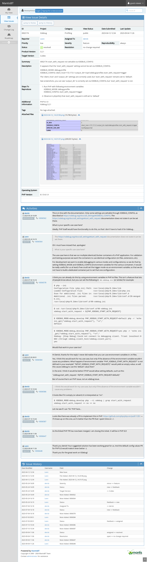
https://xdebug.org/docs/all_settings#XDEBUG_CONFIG (87, 215)
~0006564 (38, 241)
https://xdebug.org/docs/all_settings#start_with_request (76, 218)
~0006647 (42, 436)
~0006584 (38, 360)
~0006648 (38, 451)
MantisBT (35, 550)
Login (38, 10)
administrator (32, 556)
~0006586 (42, 391)
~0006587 (42, 421)
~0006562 (42, 218)
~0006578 (42, 282)
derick (85, 39)
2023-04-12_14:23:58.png (54, 115)
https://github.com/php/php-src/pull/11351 (121, 416)
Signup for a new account (52, 10)
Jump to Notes (30, 23)
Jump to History (45, 23)
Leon (42, 39)
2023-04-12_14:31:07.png (54, 139)
